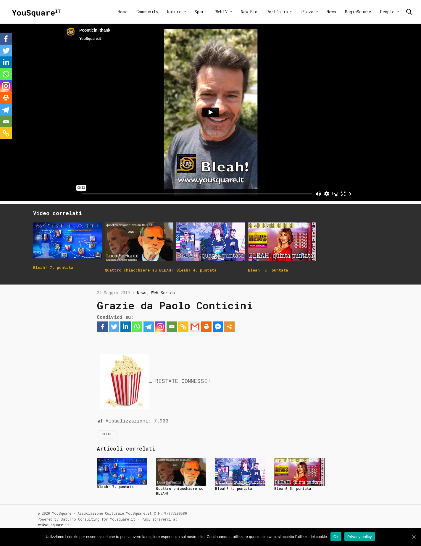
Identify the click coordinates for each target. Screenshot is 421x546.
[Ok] (414, 537)
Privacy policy (360, 536)
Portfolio (277, 11)
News (331, 11)
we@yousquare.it (54, 524)
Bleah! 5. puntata (292, 488)
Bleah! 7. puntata (115, 486)
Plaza (307, 11)
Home (123, 11)
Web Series (163, 292)
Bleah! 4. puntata (233, 488)
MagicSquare (358, 11)
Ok (336, 536)
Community (147, 11)
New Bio (249, 11)
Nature (174, 11)
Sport (201, 11)
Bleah (106, 434)
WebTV (221, 11)
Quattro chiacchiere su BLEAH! (179, 490)
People (387, 11)
